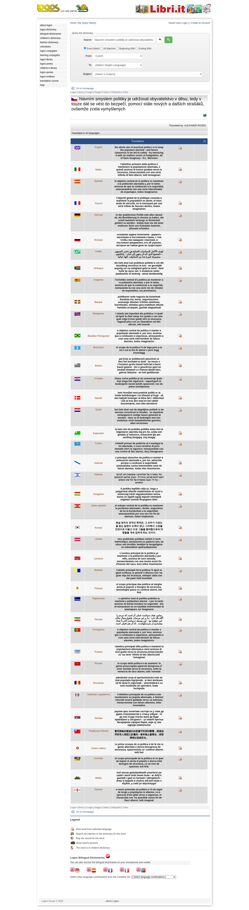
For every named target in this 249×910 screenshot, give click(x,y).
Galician (98, 463)
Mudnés (98, 570)
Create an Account (200, 23)
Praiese (99, 652)
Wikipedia (116, 92)
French (98, 203)
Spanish (98, 181)
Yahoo (106, 92)
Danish (98, 398)
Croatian (98, 378)
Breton (98, 365)
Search (87, 39)
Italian (98, 169)
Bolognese (98, 313)
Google (89, 92)
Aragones (98, 279)
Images (98, 92)
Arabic (98, 251)
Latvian (98, 539)
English (98, 147)
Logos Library (77, 92)
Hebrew (99, 474)
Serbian (99, 718)
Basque (99, 302)
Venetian (98, 758)
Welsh (98, 778)
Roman (98, 663)
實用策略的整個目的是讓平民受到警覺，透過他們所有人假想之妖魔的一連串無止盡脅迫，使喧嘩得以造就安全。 (139, 734)
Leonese (98, 558)
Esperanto (98, 433)
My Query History (87, 23)
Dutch (99, 409)
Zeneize (98, 789)
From (88, 56)
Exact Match (92, 48)
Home (73, 23)
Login (185, 23)
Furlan (98, 443)
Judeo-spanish (98, 505)
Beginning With (126, 48)
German (98, 215)
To (90, 65)
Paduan (99, 588)
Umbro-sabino (98, 748)
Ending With (143, 48)
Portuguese (98, 629)
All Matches (108, 48)
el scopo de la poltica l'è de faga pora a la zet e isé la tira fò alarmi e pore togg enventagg (139, 350)
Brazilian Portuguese (98, 336)
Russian (98, 240)
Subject (87, 74)
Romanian (98, 683)
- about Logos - (112, 901)
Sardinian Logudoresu (98, 694)
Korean (98, 527)
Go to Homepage (85, 88)
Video (125, 92)
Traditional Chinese (99, 731)
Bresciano (98, 347)
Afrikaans (98, 268)
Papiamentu (98, 598)
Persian (99, 619)
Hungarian (98, 494)
